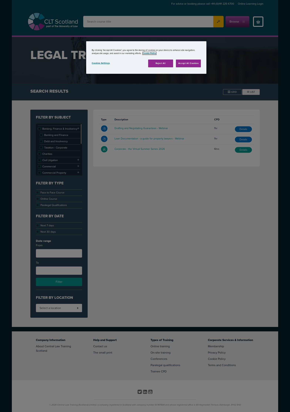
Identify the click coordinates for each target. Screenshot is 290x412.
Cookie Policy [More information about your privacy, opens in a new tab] (149, 53)
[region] (146, 57)
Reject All (161, 63)
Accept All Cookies (188, 63)
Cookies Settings (101, 63)
